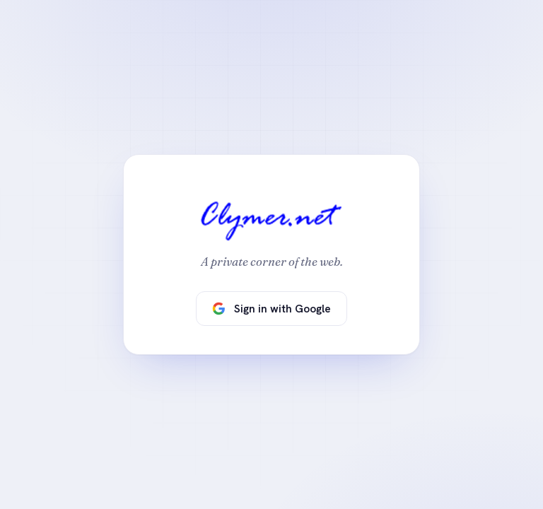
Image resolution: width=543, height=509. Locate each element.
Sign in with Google (271, 308)
